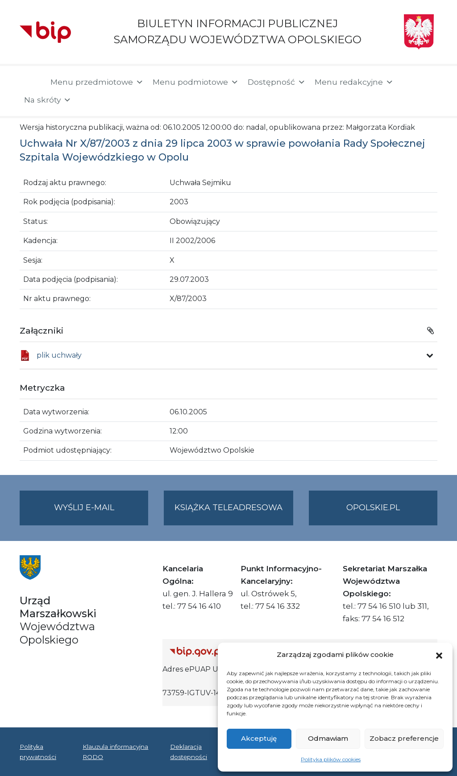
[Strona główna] (31, 83)
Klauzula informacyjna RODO (115, 751)
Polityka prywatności (38, 751)
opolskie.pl (373, 507)
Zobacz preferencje (404, 738)
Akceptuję (259, 738)
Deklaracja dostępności (188, 751)
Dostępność (277, 82)
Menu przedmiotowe (97, 82)
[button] (439, 654)
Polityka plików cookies (331, 759)
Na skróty (47, 100)
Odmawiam (328, 738)
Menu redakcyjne (354, 82)
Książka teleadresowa (228, 507)
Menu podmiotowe (196, 82)
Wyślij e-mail (101, 513)
